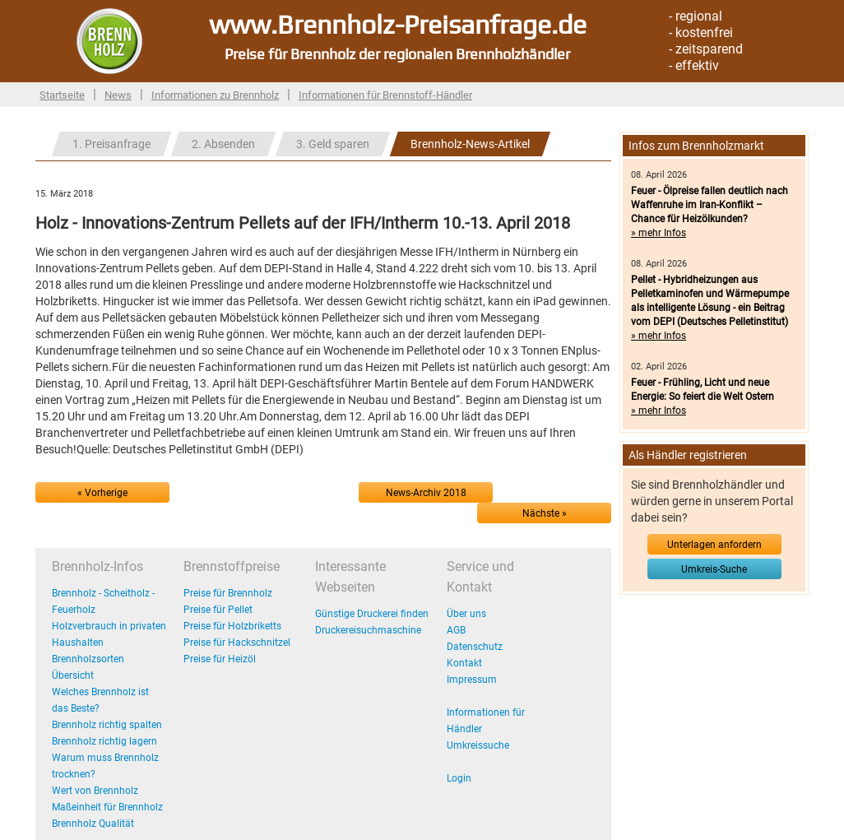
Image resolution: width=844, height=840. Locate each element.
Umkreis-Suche (714, 569)
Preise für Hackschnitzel (236, 642)
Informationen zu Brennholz (215, 95)
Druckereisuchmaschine (368, 630)
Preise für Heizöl (219, 659)
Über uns (466, 614)
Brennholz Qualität (93, 823)
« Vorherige (102, 493)
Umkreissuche (478, 745)
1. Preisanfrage (111, 144)
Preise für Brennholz (227, 593)
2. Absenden (223, 144)
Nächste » (544, 513)
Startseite (62, 95)
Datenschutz (475, 646)
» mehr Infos (658, 233)
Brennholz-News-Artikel (470, 144)
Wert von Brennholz (95, 790)
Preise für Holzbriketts (232, 626)
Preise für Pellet (218, 609)
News (118, 95)
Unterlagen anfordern (714, 544)
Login (459, 778)
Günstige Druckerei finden (372, 614)
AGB (456, 630)
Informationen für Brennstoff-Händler (385, 95)
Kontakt (464, 663)
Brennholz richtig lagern (104, 741)
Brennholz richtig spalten (107, 725)
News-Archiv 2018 (426, 493)
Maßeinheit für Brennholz (107, 807)
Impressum (472, 679)
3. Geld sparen (332, 144)
